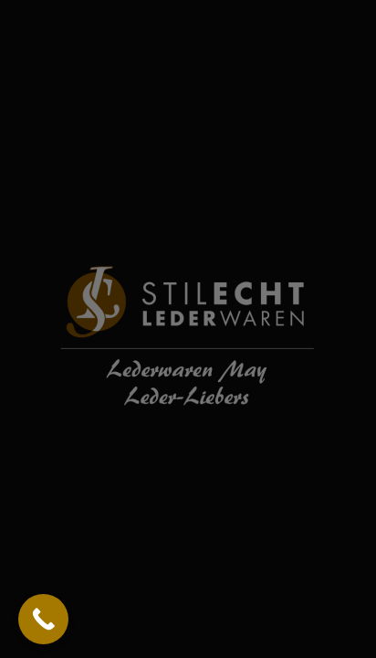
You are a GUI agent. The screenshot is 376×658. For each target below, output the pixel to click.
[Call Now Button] (43, 619)
